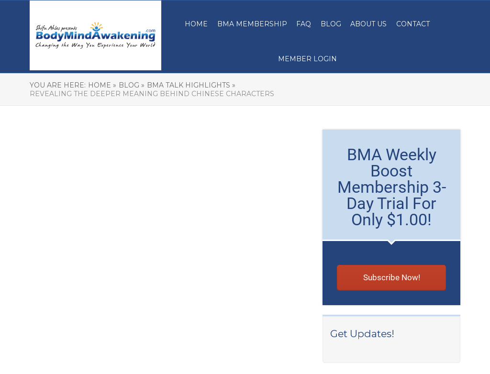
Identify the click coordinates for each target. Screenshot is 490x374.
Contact (413, 24)
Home (196, 24)
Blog (331, 24)
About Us (368, 24)
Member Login (307, 59)
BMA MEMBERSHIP (252, 24)
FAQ (303, 24)
